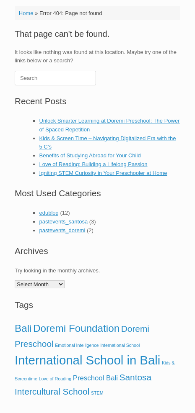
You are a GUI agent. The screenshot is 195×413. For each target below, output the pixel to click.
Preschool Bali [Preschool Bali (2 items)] (95, 378)
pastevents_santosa (63, 221)
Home (26, 13)
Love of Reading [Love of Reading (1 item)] (55, 378)
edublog (49, 213)
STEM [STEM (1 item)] (97, 392)
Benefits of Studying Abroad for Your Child (90, 155)
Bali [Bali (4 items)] (23, 328)
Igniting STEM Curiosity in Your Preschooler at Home (103, 173)
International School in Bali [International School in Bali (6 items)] (87, 360)
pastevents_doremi (62, 230)
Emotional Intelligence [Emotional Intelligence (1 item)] (77, 345)
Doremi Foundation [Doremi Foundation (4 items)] (76, 328)
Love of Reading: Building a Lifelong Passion (93, 164)
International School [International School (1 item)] (120, 345)
